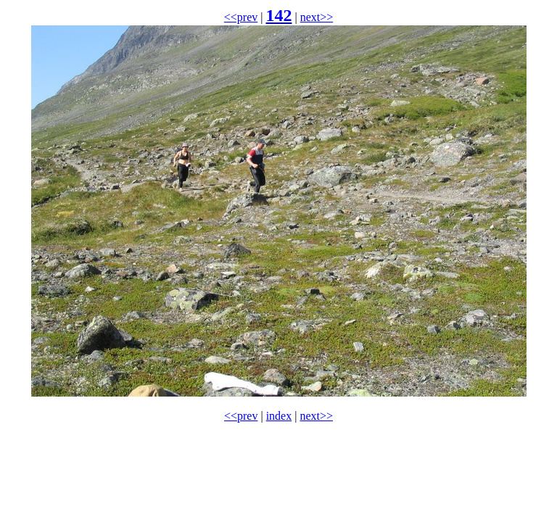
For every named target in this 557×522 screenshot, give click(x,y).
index (279, 416)
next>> (317, 17)
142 (278, 15)
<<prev (240, 17)
